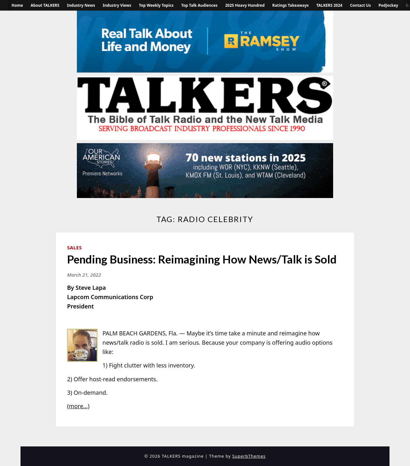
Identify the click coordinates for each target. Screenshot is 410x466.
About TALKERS (45, 5)
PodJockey (388, 5)
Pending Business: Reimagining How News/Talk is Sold (202, 259)
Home (17, 5)
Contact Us (360, 5)
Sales (74, 247)
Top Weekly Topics (156, 5)
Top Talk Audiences (199, 5)
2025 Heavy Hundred (245, 5)
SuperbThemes (249, 456)
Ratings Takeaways (290, 5)
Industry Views (117, 5)
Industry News (81, 5)
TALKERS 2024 (329, 5)
